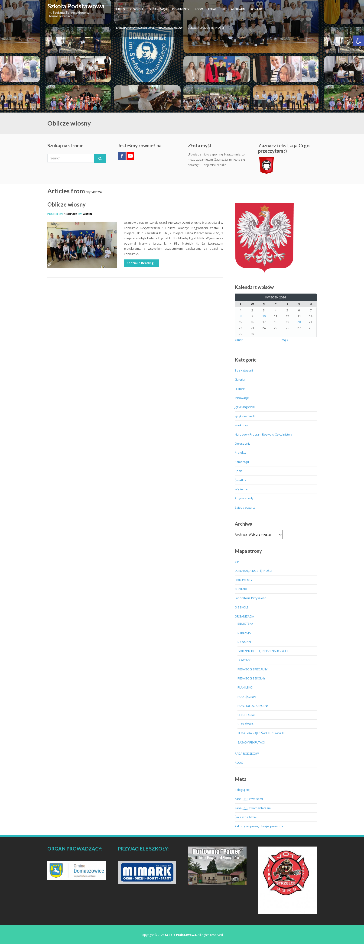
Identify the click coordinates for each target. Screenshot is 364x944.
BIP (224, 9)
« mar (239, 340)
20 (299, 322)
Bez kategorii (244, 370)
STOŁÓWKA (245, 724)
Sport (238, 471)
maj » (285, 340)
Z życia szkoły (244, 498)
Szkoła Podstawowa (76, 6)
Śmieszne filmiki (246, 817)
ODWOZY (243, 660)
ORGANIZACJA (158, 9)
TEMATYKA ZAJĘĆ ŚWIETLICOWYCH (260, 733)
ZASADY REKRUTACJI (251, 742)
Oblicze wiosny (66, 204)
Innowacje (242, 398)
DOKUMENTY (180, 9)
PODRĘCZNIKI (246, 697)
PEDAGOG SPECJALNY (252, 669)
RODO (199, 9)
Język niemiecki (245, 416)
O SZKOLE (136, 9)
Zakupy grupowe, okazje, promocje (259, 826)
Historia (240, 389)
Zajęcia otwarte (245, 507)
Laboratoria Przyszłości (135, 28)
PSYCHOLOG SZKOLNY (253, 706)
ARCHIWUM (238, 9)
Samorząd (242, 462)
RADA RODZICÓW (170, 28)
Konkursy (241, 425)
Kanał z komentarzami (253, 808)
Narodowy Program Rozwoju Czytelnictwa (263, 434)
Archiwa (241, 534)
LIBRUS (120, 9)
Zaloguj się (242, 790)
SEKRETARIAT (246, 715)
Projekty (240, 452)
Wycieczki (241, 489)
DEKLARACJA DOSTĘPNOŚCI (206, 28)
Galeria (240, 379)
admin (87, 213)
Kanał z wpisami (249, 799)
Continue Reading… (141, 263)
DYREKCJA (244, 632)
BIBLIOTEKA (245, 623)
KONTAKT (257, 9)
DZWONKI (244, 642)
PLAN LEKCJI (245, 687)
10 (264, 316)
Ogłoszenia (242, 443)
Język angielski (245, 407)
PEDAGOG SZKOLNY (251, 678)
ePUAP (212, 9)
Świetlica (241, 480)
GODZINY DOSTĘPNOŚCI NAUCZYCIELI (263, 651)
